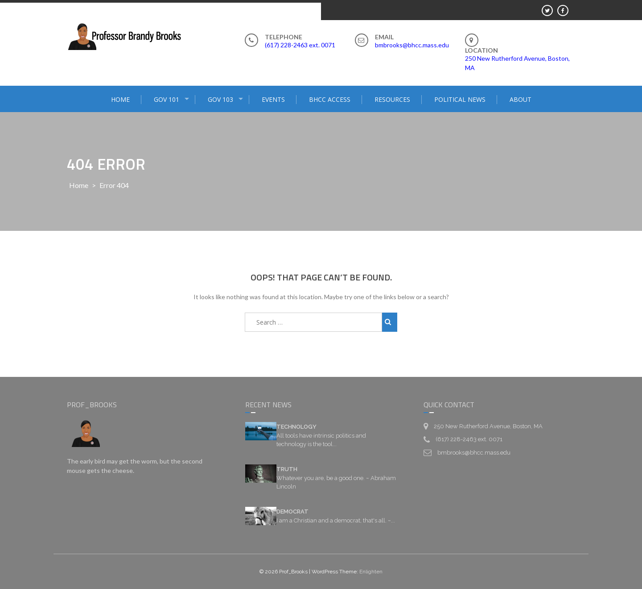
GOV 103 (220, 99)
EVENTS (273, 99)
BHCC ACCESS (329, 99)
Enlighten (371, 571)
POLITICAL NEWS (460, 99)
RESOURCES (392, 99)
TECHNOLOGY (296, 426)
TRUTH (286, 469)
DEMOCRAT (292, 511)
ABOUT (520, 99)
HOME (120, 99)
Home (78, 185)
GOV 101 (166, 99)
